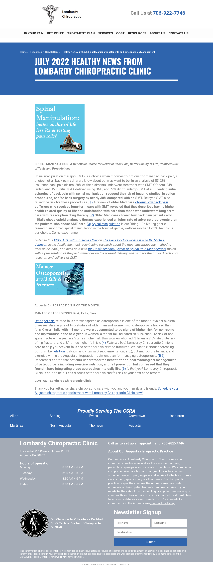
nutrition (59, 349)
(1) (91, 200)
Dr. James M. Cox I (73, 555)
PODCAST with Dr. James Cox (76, 238)
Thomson (96, 424)
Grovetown (137, 414)
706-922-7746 (169, 13)
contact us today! (162, 501)
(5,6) (161, 354)
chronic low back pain (151, 200)
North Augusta (60, 424)
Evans (93, 414)
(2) (92, 213)
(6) (124, 367)
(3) (89, 222)
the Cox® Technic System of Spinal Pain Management (127, 247)
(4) (104, 341)
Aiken (14, 414)
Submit (151, 540)
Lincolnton (176, 414)
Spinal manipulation (106, 222)
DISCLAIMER (26, 555)
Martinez (16, 424)
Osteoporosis (45, 319)
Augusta (135, 424)
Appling (55, 414)
